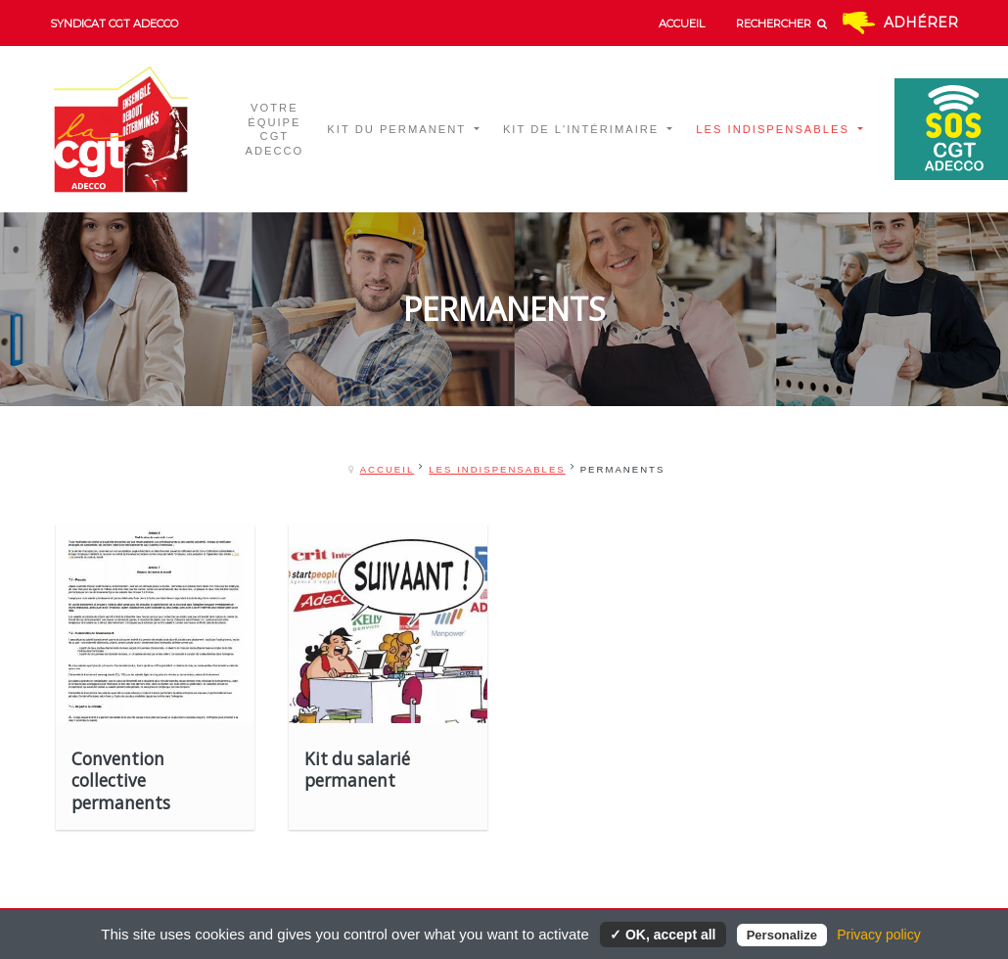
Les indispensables (497, 469)
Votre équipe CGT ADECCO (274, 130)
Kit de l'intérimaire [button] (583, 129)
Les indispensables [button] (775, 129)
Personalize (782, 935)
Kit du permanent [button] (399, 129)
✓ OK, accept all (662, 934)
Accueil (387, 469)
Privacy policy (879, 934)
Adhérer (921, 22)
